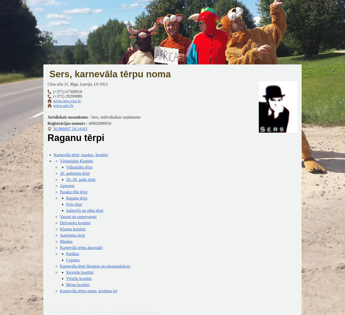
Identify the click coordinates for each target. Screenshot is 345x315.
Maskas (66, 241)
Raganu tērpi (76, 198)
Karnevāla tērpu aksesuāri (81, 247)
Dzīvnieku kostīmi (75, 223)
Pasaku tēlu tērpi (74, 192)
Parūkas (72, 254)
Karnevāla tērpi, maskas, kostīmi (81, 155)
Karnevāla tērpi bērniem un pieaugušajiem (95, 266)
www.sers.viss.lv (67, 101)
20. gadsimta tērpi (75, 173)
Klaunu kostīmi (72, 229)
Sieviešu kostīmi (79, 272)
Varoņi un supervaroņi (78, 216)
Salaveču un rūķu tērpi (84, 210)
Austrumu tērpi (72, 235)
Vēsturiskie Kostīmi (76, 161)
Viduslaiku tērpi (79, 167)
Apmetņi (67, 186)
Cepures (73, 260)
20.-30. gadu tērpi (81, 179)
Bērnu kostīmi (78, 285)
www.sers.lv (63, 105)
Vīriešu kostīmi (79, 278)
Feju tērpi (74, 204)
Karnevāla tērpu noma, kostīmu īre (88, 291)
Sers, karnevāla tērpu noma (110, 74)
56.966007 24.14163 (70, 129)
